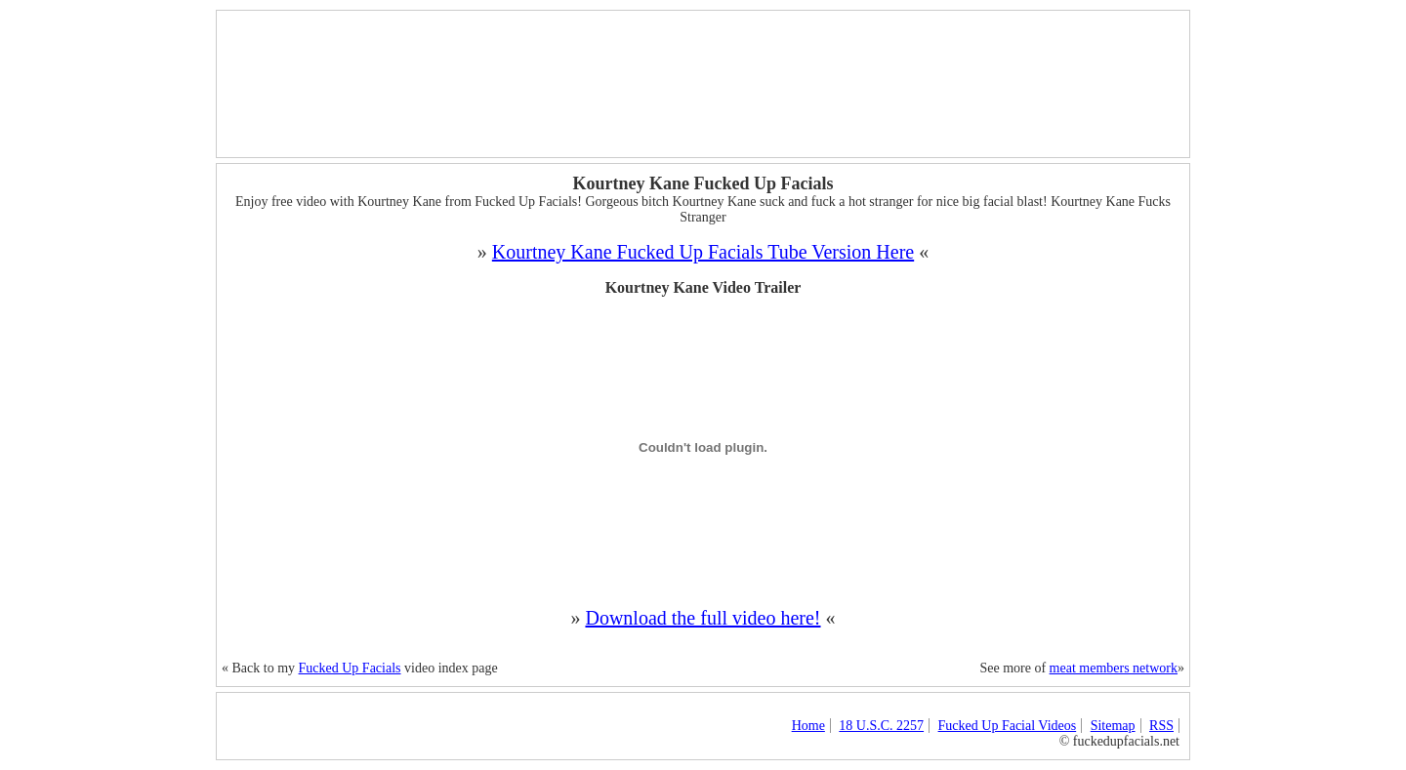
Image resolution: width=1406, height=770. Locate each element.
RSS (1161, 725)
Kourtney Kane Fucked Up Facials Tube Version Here (703, 252)
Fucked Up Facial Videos (1007, 725)
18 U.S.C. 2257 (881, 725)
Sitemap (1113, 725)
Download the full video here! (702, 617)
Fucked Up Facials (350, 668)
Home (808, 725)
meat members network (1114, 668)
